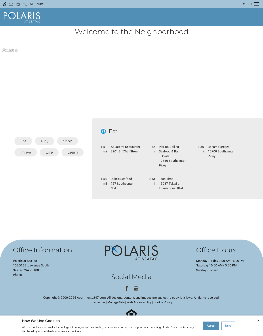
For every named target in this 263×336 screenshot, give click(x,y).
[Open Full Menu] (251, 4)
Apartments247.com (91, 297)
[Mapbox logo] (10, 50)
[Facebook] (127, 288)
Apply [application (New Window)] (152, 17)
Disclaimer (98, 302)
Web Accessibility (139, 302)
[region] (131, 83)
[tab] (23, 141)
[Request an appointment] (18, 4)
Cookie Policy (162, 302)
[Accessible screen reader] (4, 4)
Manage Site (116, 302)
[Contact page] (11, 4)
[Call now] (33, 4)
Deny (228, 325)
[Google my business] (136, 288)
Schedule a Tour (127, 17)
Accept (211, 325)
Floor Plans (173, 17)
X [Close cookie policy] (258, 320)
